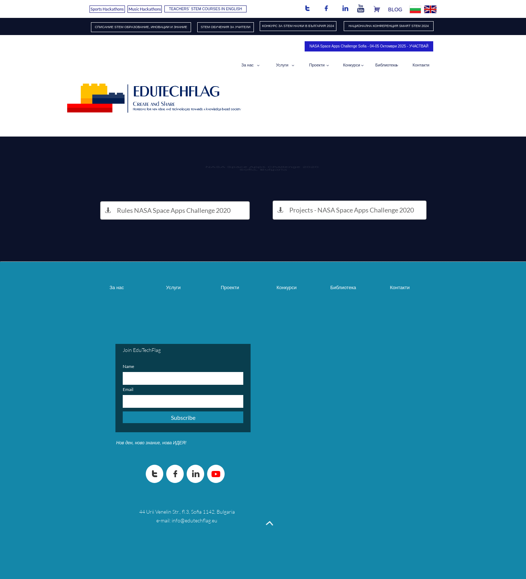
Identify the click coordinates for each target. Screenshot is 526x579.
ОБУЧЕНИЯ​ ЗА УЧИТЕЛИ (230, 27)
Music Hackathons (145, 9)
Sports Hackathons (107, 9)
